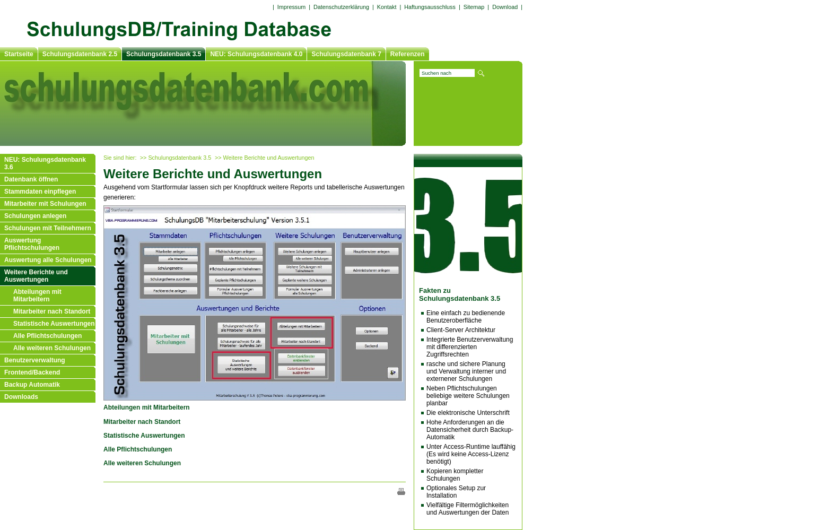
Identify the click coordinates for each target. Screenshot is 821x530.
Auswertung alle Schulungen (48, 260)
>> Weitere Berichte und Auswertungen (265, 157)
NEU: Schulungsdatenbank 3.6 (45, 163)
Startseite (18, 54)
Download (505, 7)
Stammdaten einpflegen (40, 191)
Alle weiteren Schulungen (52, 348)
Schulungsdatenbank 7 (346, 54)
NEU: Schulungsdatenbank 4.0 (256, 54)
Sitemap (474, 7)
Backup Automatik (32, 384)
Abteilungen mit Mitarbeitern (37, 295)
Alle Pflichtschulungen (47, 336)
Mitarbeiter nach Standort (51, 311)
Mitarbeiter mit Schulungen (45, 203)
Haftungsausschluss (430, 7)
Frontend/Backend (32, 372)
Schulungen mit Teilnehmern (47, 228)
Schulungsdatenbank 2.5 (79, 54)
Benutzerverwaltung (34, 360)
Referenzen (407, 54)
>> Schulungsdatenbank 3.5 (175, 157)
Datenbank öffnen (31, 179)
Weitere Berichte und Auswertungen (36, 275)
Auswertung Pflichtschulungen (31, 244)
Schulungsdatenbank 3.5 (163, 54)
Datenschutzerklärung (341, 7)
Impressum (291, 7)
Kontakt (387, 7)
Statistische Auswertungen (54, 323)
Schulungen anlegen (35, 216)
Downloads (21, 397)
